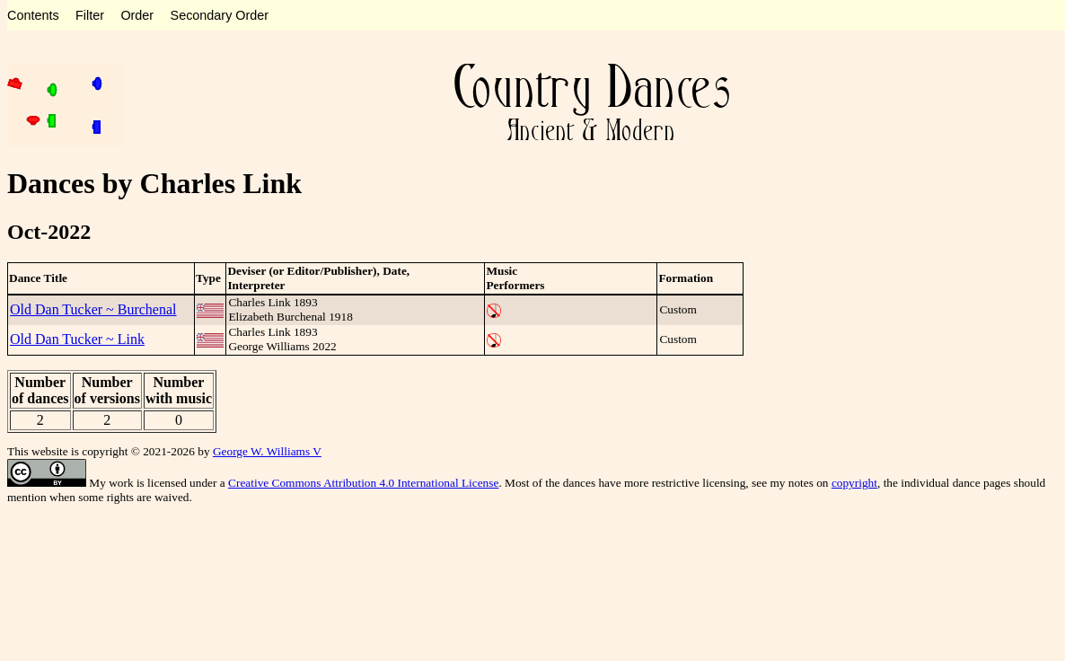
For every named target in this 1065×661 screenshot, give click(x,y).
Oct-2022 (49, 231)
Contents (33, 15)
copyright (854, 482)
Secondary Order (220, 15)
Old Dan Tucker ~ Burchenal (93, 309)
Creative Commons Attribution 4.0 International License (363, 482)
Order (137, 15)
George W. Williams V (267, 451)
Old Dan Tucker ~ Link (77, 339)
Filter (89, 15)
